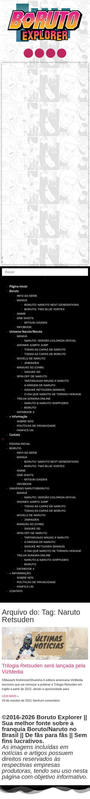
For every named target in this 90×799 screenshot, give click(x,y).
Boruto (14, 291)
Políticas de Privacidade (36, 425)
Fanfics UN (25, 430)
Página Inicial (18, 286)
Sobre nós (25, 421)
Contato (14, 434)
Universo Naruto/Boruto (25, 331)
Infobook (24, 327)
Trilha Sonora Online (34, 398)
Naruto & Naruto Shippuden (46, 403)
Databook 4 (25, 412)
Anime (21, 313)
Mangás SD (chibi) (30, 367)
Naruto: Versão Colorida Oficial (50, 340)
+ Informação (18, 416)
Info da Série (27, 295)
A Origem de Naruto (39, 385)
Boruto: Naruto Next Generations (51, 304)
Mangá (22, 300)
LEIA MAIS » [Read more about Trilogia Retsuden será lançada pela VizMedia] (10, 696)
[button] (45, 257)
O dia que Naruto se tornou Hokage (52, 394)
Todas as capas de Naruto (45, 349)
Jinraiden (31, 362)
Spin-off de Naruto (32, 376)
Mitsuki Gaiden (35, 322)
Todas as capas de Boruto (45, 354)
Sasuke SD (32, 371)
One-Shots (25, 318)
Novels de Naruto (31, 358)
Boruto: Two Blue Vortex (44, 309)
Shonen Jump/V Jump (32, 345)
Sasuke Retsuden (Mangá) (44, 389)
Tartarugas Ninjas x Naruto (46, 380)
